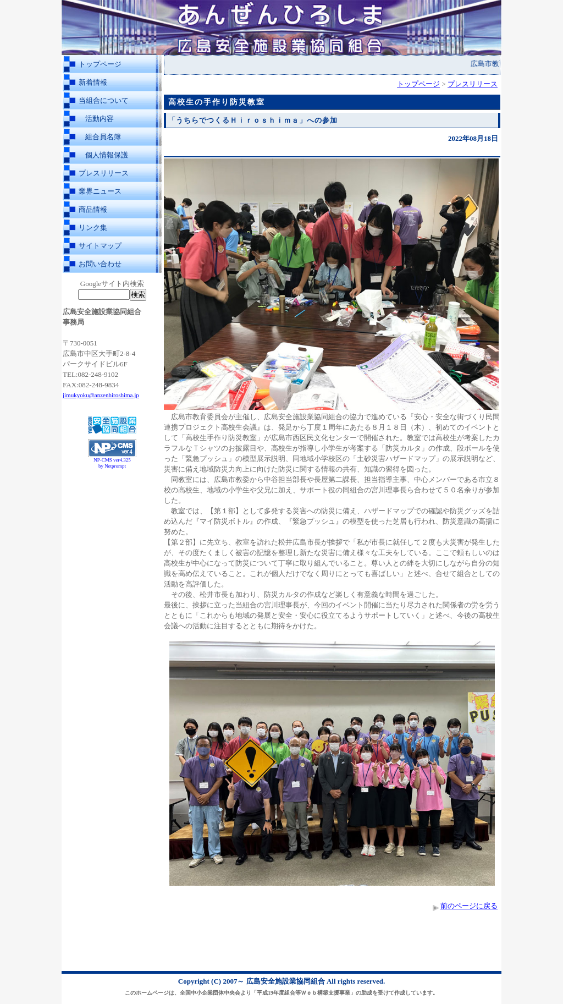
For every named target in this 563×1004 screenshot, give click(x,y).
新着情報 (93, 82)
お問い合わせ (100, 264)
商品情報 (93, 209)
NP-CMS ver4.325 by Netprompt (112, 463)
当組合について (104, 100)
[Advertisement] (112, 499)
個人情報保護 (106, 155)
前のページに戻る (469, 906)
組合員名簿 (103, 137)
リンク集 (93, 227)
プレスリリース (104, 173)
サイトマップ (100, 246)
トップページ (100, 64)
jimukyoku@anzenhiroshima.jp (101, 395)
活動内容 (99, 118)
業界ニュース (100, 191)
